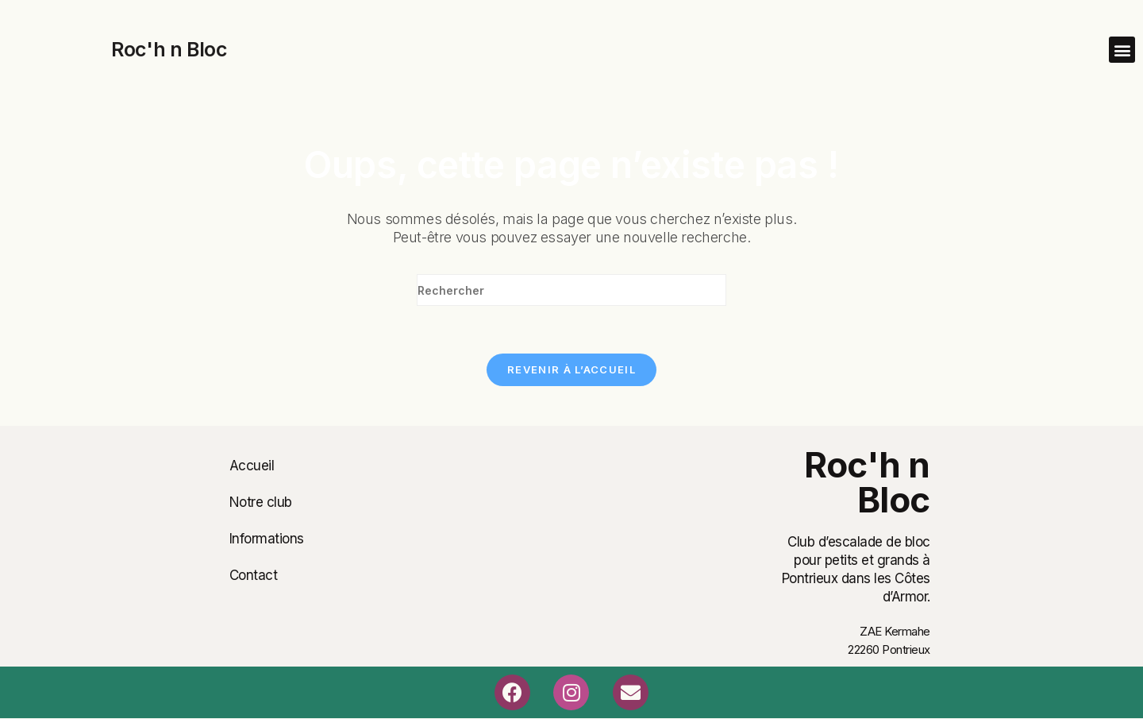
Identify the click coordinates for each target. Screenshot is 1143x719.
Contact (253, 575)
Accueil (252, 466)
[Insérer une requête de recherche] (571, 290)
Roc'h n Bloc (168, 49)
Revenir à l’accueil (571, 369)
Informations (266, 539)
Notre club (260, 502)
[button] (1122, 50)
